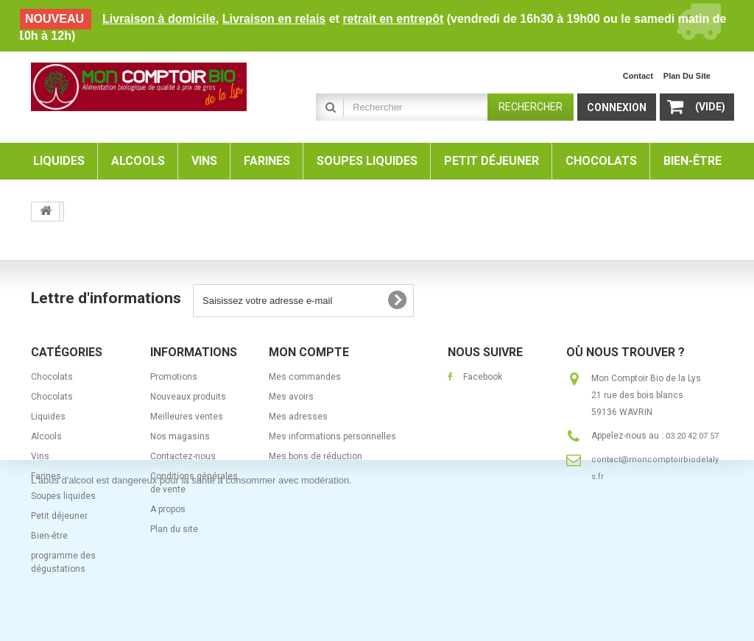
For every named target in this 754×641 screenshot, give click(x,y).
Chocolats (52, 377)
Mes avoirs (291, 397)
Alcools (46, 436)
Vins (40, 456)
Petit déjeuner (59, 516)
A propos (168, 509)
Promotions (173, 377)
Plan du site (174, 529)
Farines (46, 476)
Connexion (616, 107)
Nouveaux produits (188, 397)
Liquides (48, 416)
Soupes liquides (63, 496)
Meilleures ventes (186, 416)
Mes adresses (298, 416)
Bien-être (49, 536)
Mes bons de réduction (315, 456)
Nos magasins (180, 436)
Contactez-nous (183, 456)
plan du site (687, 75)
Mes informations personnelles (332, 436)
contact (638, 75)
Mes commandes (305, 377)
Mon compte (309, 352)
